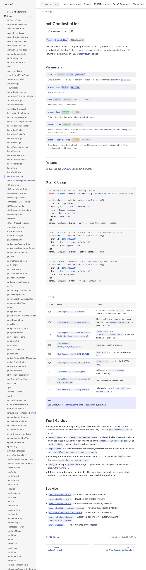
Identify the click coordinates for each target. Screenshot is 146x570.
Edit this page (53, 537)
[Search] (50, 4)
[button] (30, 12)
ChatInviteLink (61, 40)
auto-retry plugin (104, 391)
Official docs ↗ (77, 40)
